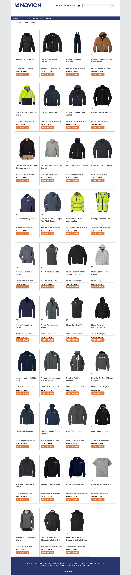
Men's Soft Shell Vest (75, 325)
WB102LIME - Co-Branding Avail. (76, 227)
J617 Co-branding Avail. (23, 334)
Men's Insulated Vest (50, 272)
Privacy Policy (72, 563)
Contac (37, 563)
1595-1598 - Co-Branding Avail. (101, 227)
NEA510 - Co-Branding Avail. (100, 387)
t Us (41, 563)
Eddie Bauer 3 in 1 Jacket (77, 166)
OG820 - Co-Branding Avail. (75, 440)
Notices (105, 563)
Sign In (56, 6)
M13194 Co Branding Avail (24, 280)
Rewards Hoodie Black (50, 484)
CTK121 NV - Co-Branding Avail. (51, 121)
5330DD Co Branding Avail (49, 174)
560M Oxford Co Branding (99, 493)
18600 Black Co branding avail (50, 493)
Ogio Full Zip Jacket (74, 431)
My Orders (73, 6)
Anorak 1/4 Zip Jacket (25, 59)
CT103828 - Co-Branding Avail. (51, 68)
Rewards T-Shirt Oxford (101, 484)
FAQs (63, 563)
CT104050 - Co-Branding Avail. (76, 121)
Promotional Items (42, 18)
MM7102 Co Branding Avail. (75, 280)
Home (15, 18)
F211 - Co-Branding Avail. (24, 493)
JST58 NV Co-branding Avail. (25, 227)
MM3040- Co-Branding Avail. (50, 387)
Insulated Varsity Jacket (26, 219)
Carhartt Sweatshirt (49, 112)
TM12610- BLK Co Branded (24, 68)
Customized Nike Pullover (102, 112)
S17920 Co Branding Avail (24, 546)
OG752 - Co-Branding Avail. (100, 440)
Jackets (26, 22)
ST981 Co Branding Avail (74, 334)
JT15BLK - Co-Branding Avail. (25, 174)
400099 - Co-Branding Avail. (100, 121)
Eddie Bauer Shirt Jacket (101, 166)
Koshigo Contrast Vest (101, 219)
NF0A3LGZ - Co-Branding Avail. (76, 546)
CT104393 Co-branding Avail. (75, 68)
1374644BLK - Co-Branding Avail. (51, 546)
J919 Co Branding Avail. (48, 334)
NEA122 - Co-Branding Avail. (75, 387)
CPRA (86, 563)
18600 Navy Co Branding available (77, 493)
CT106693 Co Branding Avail (25, 121)
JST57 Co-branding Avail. (49, 280)
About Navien (28, 563)
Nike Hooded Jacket (24, 431)
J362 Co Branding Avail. (99, 334)
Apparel (25, 18)
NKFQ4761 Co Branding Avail (25, 440)
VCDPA (97, 563)
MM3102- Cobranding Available (26, 387)
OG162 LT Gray (96, 280)
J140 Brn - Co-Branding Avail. (100, 68)
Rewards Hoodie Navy (75, 484)
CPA (91, 563)
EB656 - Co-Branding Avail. (74, 174)
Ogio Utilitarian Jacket (100, 431)
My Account (64, 6)
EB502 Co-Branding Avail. (99, 174)
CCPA (81, 563)
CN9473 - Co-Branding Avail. (50, 440)
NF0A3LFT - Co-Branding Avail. (51, 227)
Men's (33, 22)
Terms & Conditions (52, 563)
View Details (22, 74)
